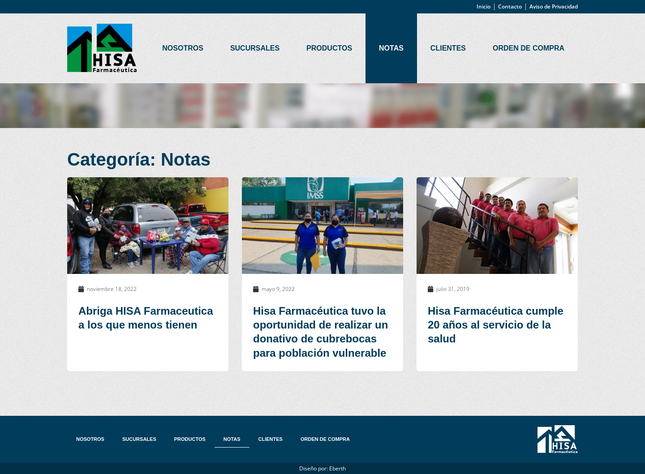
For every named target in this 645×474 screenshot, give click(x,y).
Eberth (337, 468)
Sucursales (255, 48)
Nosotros (182, 48)
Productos (329, 48)
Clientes (448, 48)
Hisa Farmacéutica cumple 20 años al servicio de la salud (495, 325)
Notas (391, 48)
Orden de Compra (528, 48)
